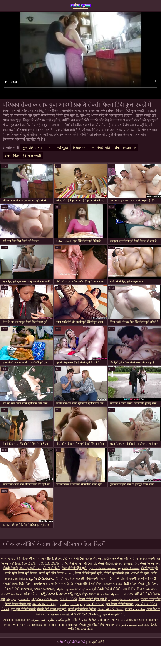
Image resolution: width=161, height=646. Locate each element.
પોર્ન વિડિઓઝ (95, 604)
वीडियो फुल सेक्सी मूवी (116, 573)
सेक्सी (132, 578)
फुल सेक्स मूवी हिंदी (113, 614)
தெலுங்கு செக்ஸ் (18, 599)
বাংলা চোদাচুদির (151, 599)
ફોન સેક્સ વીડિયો (146, 604)
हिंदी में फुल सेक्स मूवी (116, 558)
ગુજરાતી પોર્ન (131, 563)
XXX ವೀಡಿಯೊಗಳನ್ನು (87, 614)
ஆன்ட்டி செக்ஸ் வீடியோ (74, 589)
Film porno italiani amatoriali (60, 624)
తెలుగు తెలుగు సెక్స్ (44, 604)
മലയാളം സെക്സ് (60, 614)
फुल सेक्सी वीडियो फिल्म (120, 604)
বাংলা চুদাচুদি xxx (30, 568)
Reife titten (104, 619)
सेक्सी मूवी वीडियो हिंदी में (82, 609)
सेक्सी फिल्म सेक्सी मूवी (18, 604)
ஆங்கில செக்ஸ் (128, 568)
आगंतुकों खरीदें (95, 642)
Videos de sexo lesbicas (27, 624)
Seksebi (8, 619)
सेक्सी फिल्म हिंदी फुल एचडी (23, 156)
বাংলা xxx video (135, 609)
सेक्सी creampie (125, 147)
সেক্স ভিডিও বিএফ (133, 589)
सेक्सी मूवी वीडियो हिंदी (80, 6)
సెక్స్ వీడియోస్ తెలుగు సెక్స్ (57, 594)
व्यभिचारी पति (101, 147)
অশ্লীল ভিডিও (138, 558)
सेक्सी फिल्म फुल (149, 563)
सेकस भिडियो (12, 589)
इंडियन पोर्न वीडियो (73, 558)
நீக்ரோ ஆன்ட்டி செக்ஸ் (117, 594)
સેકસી (80, 578)
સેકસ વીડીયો (51, 568)
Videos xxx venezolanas (126, 619)
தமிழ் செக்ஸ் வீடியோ (24, 563)
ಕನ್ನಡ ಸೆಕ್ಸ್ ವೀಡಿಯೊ (87, 594)
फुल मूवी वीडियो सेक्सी (23, 609)
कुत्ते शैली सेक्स (32, 147)
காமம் (69, 573)
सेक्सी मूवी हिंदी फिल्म (51, 573)
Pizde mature (22, 619)
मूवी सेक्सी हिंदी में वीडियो (106, 589)
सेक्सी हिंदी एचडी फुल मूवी (51, 609)
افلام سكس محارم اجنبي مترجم (50, 619)
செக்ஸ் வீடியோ (51, 563)
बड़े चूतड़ (62, 147)
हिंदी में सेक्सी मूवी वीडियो (78, 563)
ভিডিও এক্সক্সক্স (113, 583)
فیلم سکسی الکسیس (71, 604)
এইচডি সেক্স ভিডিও (84, 619)
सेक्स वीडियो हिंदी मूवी (74, 568)
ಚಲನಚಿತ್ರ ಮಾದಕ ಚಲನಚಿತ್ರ (38, 589)
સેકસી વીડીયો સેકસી (110, 609)
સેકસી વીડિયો (68, 599)
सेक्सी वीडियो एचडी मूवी (88, 573)
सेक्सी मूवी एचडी (147, 578)
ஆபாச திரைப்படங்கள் (123, 599)
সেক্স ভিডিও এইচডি (61, 583)
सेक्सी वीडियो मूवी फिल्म (89, 583)
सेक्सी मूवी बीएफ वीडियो (39, 558)
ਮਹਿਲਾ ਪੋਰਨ (31, 594)
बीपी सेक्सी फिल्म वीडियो (100, 578)
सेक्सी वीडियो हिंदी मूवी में (93, 599)
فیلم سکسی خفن (132, 624)
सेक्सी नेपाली (10, 568)
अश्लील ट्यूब (41, 583)
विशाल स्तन (80, 147)
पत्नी (49, 147)
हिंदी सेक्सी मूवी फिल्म (24, 573)
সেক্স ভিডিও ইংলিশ (12, 558)
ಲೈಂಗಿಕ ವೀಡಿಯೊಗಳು (42, 578)
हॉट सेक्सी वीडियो (103, 563)
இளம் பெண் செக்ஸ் (102, 568)
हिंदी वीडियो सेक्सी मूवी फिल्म (140, 583)
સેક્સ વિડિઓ (93, 558)
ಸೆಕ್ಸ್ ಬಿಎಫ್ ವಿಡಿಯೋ (45, 599)
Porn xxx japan (84, 628)
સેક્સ (58, 558)
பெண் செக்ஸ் (65, 578)
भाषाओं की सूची (140, 573)
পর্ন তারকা (121, 578)
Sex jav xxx (113, 624)
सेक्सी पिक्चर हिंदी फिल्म (17, 583)
